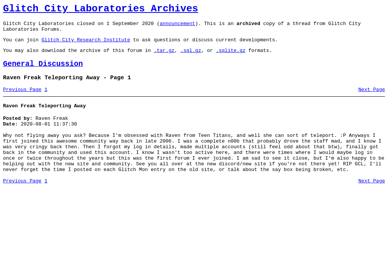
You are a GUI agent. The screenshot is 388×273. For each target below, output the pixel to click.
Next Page (371, 99)
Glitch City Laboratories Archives (100, 10)
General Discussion (43, 72)
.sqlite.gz (231, 56)
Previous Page (22, 99)
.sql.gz (190, 56)
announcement (177, 26)
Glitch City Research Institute (85, 45)
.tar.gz (164, 56)
